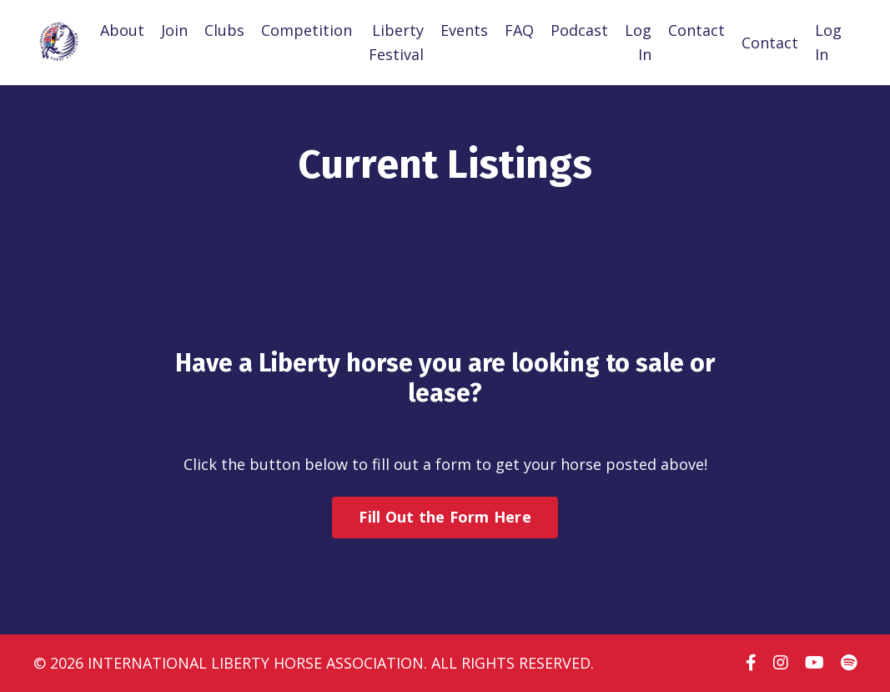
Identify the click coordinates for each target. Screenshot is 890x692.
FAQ (519, 30)
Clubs (224, 30)
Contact (696, 30)
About (122, 30)
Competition (306, 30)
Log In (638, 42)
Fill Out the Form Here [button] (445, 517)
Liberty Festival (396, 42)
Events (464, 30)
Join (174, 30)
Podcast (579, 30)
